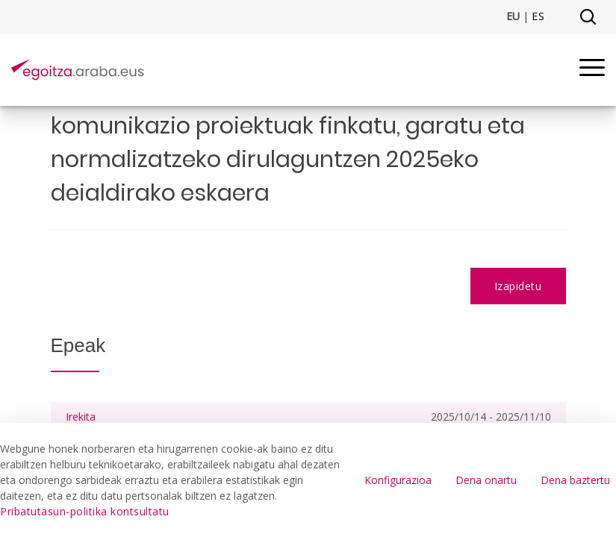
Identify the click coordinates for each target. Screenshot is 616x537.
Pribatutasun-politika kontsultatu (84, 511)
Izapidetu (518, 286)
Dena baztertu (575, 480)
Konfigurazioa (398, 480)
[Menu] (592, 70)
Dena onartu (486, 480)
